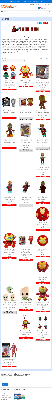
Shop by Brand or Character (11, 14)
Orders (39, 4)
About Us (3, 393)
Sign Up (5, 384)
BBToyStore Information (6, 397)
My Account (47, 4)
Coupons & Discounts (5, 395)
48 (46, 58)
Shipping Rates (17, 395)
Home (2, 14)
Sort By (4, 58)
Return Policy (17, 397)
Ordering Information (18, 393)
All (48, 58)
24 (43, 58)
